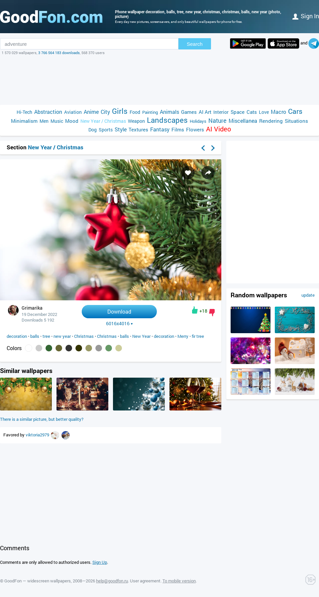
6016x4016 (119, 323)
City (105, 111)
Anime (91, 111)
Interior (221, 112)
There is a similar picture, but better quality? (41, 419)
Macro (278, 111)
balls (34, 336)
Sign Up (99, 562)
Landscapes (167, 120)
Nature (217, 120)
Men (44, 121)
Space (238, 112)
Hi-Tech (24, 112)
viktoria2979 (38, 435)
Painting (150, 112)
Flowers (195, 129)
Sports (106, 129)
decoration (17, 336)
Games (189, 112)
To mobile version (179, 581)
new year (62, 336)
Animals (169, 111)
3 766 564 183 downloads (59, 52)
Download (119, 311)
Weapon (136, 121)
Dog (92, 129)
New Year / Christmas (103, 121)
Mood (71, 120)
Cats (252, 112)
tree (46, 336)
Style (121, 129)
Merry (182, 336)
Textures (138, 129)
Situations (296, 120)
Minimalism (24, 120)
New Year (141, 336)
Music (57, 121)
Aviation (73, 112)
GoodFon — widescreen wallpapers (37, 581)
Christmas (84, 336)
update (308, 295)
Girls (120, 111)
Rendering (271, 120)
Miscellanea (243, 120)
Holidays (198, 121)
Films (177, 129)
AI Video (218, 129)
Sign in (305, 16)
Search (195, 44)
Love (264, 112)
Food (135, 112)
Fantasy (159, 129)
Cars (295, 111)
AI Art (205, 112)
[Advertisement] (159, 80)
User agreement (145, 581)
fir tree (198, 336)
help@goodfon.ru (112, 581)
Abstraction (48, 111)
